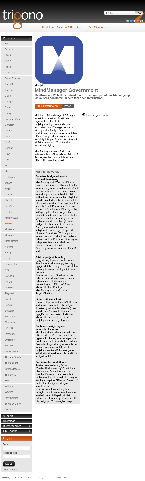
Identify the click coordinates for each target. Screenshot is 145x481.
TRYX (8, 380)
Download (9, 421)
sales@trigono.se (44, 478)
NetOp (8, 252)
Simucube (10, 322)
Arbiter (8, 66)
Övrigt (8, 409)
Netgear (9, 247)
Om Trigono (96, 27)
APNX (8, 61)
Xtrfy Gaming (11, 398)
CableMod (10, 84)
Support (81, 27)
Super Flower (12, 351)
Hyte (7, 159)
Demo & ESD (65, 27)
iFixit (7, 165)
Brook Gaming (12, 78)
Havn (7, 154)
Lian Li (8, 200)
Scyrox (8, 305)
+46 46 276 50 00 (59, 478)
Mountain (9, 235)
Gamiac (9, 130)
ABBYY (9, 43)
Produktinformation (47, 106)
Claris (8, 96)
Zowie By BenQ (13, 403)
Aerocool (9, 49)
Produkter (48, 27)
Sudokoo (9, 345)
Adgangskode (10, 453)
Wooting (9, 392)
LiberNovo (10, 206)
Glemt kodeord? (11, 469)
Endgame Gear (12, 119)
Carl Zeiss (10, 90)
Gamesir (9, 125)
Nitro (7, 258)
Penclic (8, 281)
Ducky (8, 113)
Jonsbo (8, 183)
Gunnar (9, 148)
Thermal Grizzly (13, 357)
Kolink (8, 188)
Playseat (9, 293)
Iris (6, 171)
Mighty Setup (11, 218)
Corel (7, 107)
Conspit (9, 101)
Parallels (9, 276)
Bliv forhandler (12, 426)
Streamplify (10, 340)
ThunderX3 (10, 374)
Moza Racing (11, 241)
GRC (7, 142)
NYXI (7, 270)
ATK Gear (10, 72)
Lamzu (8, 194)
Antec (8, 55)
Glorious (9, 136)
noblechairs (11, 264)
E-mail (6, 444)
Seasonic (9, 311)
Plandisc (9, 287)
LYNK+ (8, 212)
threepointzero (12, 369)
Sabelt (8, 299)
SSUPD (9, 328)
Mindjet (8, 223)
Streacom (10, 334)
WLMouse (10, 386)
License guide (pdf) (97, 115)
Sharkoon (10, 316)
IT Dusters (10, 177)
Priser (67, 106)
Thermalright (11, 363)
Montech (9, 229)
